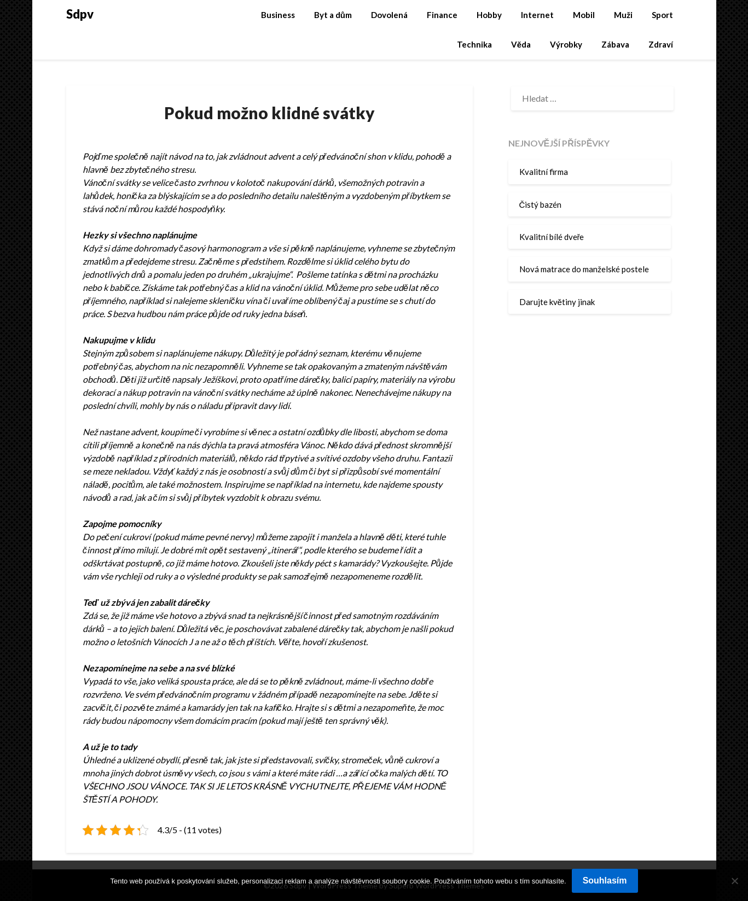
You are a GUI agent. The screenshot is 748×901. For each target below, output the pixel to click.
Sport (662, 15)
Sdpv (80, 14)
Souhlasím (605, 880)
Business (278, 15)
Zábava (615, 44)
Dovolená (389, 15)
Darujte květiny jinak (557, 302)
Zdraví (660, 44)
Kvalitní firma (543, 172)
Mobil (584, 15)
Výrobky (566, 44)
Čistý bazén (540, 204)
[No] (734, 880)
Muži (623, 15)
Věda (521, 44)
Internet (537, 15)
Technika (474, 44)
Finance (442, 15)
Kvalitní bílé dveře (551, 237)
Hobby (489, 15)
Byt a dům (333, 15)
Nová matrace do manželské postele (584, 269)
